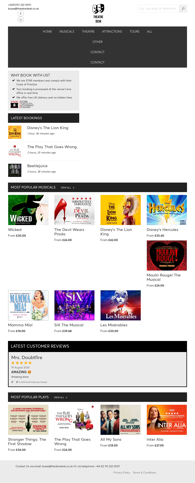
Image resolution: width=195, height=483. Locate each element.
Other (97, 42)
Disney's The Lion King (47, 127)
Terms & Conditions (144, 472)
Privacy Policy (121, 472)
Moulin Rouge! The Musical (164, 277)
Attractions (112, 31)
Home (47, 31)
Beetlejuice (37, 165)
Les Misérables (113, 324)
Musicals (67, 31)
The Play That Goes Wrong (52, 146)
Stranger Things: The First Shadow (27, 441)
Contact (97, 52)
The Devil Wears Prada (69, 231)
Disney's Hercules (162, 229)
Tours (134, 31)
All (149, 31)
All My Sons (110, 439)
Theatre (88, 31)
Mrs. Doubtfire (26, 357)
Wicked (15, 229)
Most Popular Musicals (42, 187)
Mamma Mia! (20, 324)
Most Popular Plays (39, 397)
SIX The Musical (68, 324)
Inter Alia (155, 439)
